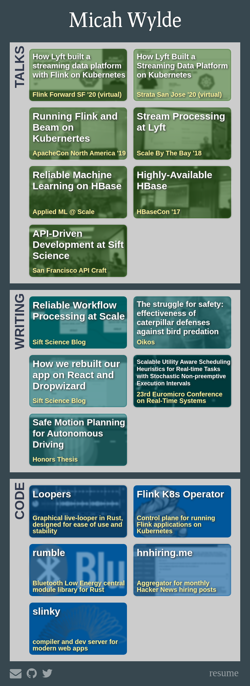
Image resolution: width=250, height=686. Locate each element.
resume (224, 673)
